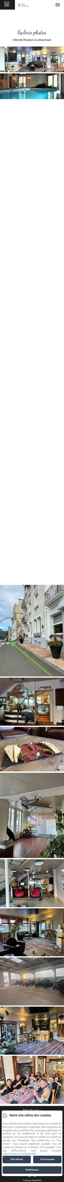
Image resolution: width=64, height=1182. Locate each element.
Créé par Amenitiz (32, 1180)
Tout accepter (47, 1159)
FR (34, 1176)
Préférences (32, 1169)
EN (29, 1176)
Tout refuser (16, 1159)
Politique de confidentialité (22, 1153)
